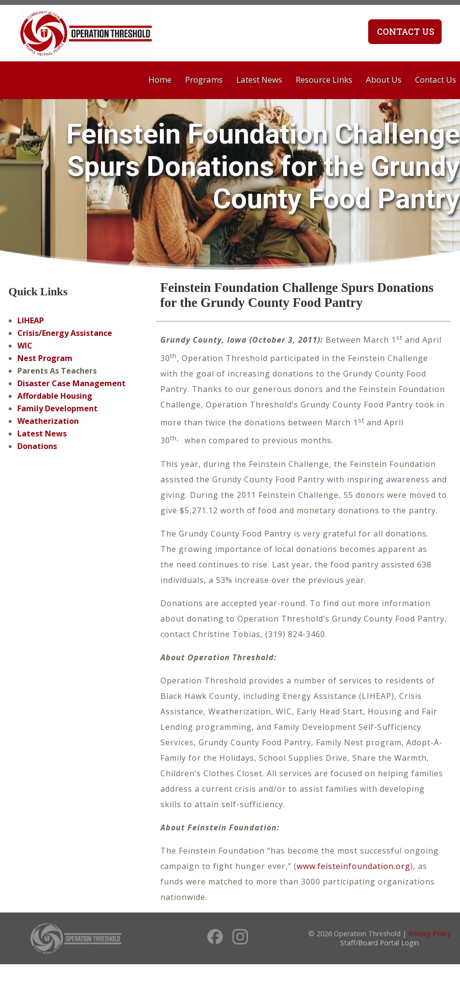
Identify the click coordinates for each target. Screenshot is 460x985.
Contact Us (404, 31)
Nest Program (44, 358)
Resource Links (324, 79)
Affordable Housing (54, 396)
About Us (384, 79)
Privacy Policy (429, 933)
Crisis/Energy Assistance (64, 333)
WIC (24, 345)
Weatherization (48, 421)
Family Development (57, 408)
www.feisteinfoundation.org (353, 866)
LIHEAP (30, 320)
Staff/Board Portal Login (379, 942)
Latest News (259, 79)
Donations (37, 446)
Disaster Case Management (71, 383)
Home (160, 79)
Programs (204, 79)
